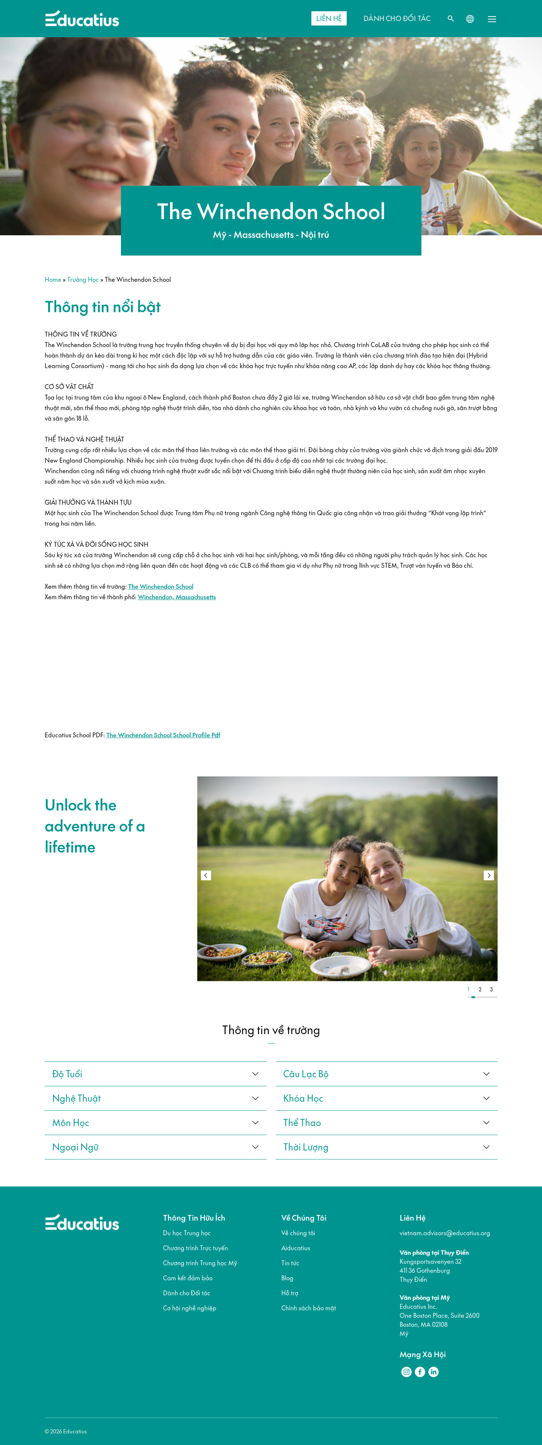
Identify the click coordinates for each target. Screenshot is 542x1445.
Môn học (70, 1123)
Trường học (83, 279)
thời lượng (306, 1147)
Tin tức (290, 1263)
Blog (287, 1278)
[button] (489, 875)
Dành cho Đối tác (186, 1293)
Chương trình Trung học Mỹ (200, 1263)
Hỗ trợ (289, 1293)
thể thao (302, 1123)
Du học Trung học (187, 1232)
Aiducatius (295, 1248)
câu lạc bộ (306, 1074)
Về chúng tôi (298, 1232)
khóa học (303, 1098)
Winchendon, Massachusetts (177, 597)
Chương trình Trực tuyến (195, 1248)
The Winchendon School (160, 586)
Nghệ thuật (76, 1098)
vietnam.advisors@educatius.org (445, 1232)
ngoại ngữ (75, 1147)
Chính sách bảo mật (308, 1308)
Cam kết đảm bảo (188, 1278)
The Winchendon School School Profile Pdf (163, 735)
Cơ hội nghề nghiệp (189, 1308)
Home (53, 279)
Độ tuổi (67, 1074)
